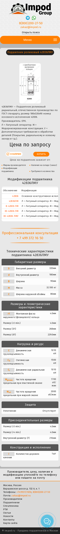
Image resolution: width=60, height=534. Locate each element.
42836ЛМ (13, 201)
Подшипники (11, 502)
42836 (15, 196)
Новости (8, 516)
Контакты (9, 519)
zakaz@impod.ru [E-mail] (30, 27)
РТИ (5, 509)
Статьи (7, 512)
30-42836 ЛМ (11, 211)
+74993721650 (24, 492)
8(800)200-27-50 (41, 492)
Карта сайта (10, 523)
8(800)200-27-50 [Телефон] (31, 23)
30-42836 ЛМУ (10, 216)
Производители (12, 498)
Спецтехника (11, 505)
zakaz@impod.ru (21, 495)
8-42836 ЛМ (12, 206)
